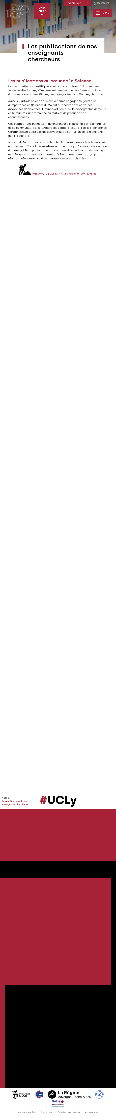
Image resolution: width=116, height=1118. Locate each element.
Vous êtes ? (42, 11)
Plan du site (46, 1112)
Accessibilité (91, 1112)
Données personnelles (69, 1112)
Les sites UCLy (77, 3)
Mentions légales (26, 1112)
